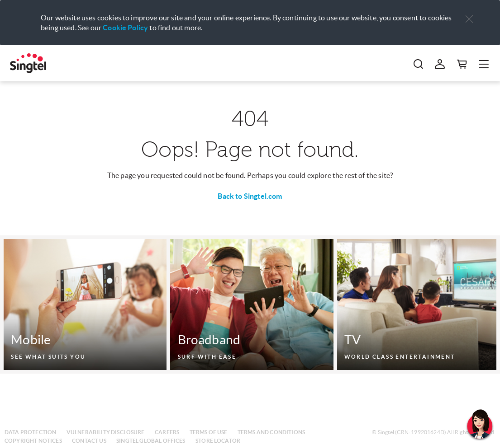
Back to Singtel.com (250, 196)
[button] (469, 19)
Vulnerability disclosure (106, 432)
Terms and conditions (271, 432)
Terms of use (209, 432)
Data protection (30, 432)
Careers (167, 432)
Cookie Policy (125, 27)
